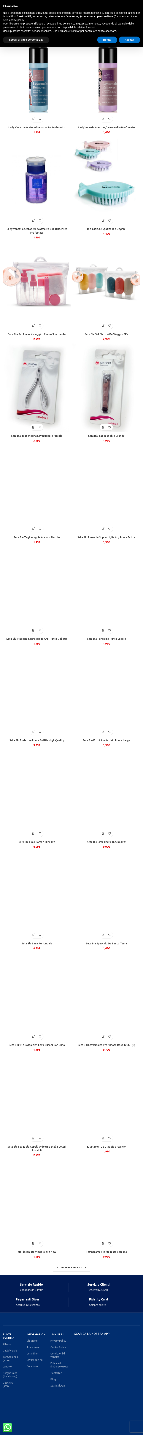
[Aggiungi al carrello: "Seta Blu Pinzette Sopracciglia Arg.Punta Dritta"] (103, 529)
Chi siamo (32, 1340)
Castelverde (10, 1350)
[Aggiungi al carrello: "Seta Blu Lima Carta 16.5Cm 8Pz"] (103, 833)
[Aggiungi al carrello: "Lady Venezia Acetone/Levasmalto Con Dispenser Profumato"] (33, 220)
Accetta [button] (129, 39)
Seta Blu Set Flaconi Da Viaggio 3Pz (106, 334)
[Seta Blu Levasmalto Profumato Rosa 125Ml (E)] (106, 997)
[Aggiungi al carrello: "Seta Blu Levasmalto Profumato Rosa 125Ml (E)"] (103, 1036)
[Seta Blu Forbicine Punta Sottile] (106, 590)
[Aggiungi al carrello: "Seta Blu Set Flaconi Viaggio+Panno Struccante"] (33, 325)
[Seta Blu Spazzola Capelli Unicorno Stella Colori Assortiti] (37, 1098)
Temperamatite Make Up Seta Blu (106, 1251)
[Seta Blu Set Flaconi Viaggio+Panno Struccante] (37, 286)
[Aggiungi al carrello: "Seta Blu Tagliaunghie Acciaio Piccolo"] (33, 529)
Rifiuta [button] (107, 39)
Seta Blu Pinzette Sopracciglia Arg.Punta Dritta (106, 537)
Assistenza (33, 1347)
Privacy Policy (58, 1340)
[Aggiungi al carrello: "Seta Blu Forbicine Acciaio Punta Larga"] (103, 732)
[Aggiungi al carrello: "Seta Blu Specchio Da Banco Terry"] (103, 935)
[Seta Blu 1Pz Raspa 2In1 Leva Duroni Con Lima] (37, 997)
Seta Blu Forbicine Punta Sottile (106, 638)
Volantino (32, 1353)
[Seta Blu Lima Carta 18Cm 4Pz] (37, 793)
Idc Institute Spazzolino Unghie (106, 228)
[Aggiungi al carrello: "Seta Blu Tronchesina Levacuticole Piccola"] (33, 427)
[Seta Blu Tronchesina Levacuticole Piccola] (37, 387)
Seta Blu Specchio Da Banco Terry (106, 943)
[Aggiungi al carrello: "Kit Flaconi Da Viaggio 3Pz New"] (103, 1138)
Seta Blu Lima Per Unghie (36, 943)
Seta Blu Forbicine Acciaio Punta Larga (106, 740)
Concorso (32, 1366)
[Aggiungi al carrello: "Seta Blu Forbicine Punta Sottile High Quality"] (33, 732)
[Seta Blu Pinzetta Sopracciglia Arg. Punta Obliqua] (37, 590)
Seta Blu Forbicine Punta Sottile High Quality (36, 740)
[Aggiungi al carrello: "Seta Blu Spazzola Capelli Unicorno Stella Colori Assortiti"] (33, 1138)
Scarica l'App (57, 1385)
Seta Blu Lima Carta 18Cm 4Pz (36, 842)
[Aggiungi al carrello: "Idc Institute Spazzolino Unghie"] (103, 220)
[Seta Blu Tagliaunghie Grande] (106, 387)
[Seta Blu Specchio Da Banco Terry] (106, 895)
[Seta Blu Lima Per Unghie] (37, 895)
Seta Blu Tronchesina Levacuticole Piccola (36, 435)
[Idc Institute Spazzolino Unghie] (106, 181)
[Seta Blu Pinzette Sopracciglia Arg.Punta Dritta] (106, 489)
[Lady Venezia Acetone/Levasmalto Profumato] (37, 79)
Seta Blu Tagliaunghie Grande (106, 435)
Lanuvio (7, 1366)
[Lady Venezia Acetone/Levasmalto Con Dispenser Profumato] (37, 181)
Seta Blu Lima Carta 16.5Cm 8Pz (106, 842)
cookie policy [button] (16, 20)
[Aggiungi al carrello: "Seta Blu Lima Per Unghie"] (33, 935)
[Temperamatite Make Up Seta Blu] (106, 1203)
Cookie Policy (58, 1347)
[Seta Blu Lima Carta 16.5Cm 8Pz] (106, 793)
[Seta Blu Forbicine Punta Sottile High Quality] (37, 692)
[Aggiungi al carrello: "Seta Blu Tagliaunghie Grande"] (103, 427)
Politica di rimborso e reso (59, 1365)
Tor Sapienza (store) (10, 1358)
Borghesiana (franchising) (10, 1375)
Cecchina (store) (8, 1384)
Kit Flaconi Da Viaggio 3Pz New (106, 1146)
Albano (7, 1344)
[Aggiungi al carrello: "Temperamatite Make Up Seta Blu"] (103, 1243)
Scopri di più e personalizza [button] (26, 39)
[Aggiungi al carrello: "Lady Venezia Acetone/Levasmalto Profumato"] (33, 119)
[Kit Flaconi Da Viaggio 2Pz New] (37, 1203)
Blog (53, 1379)
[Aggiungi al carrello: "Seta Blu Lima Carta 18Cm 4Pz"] (33, 833)
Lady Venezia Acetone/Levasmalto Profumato (36, 127)
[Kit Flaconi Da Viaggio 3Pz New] (106, 1098)
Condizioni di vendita (57, 1355)
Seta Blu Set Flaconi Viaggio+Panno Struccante (37, 334)
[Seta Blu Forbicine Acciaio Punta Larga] (106, 692)
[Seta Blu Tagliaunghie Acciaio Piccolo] (37, 489)
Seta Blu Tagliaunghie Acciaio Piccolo (37, 537)
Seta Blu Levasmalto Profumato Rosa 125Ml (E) (106, 1045)
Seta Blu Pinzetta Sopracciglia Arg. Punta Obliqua (36, 638)
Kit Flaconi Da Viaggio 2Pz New (37, 1251)
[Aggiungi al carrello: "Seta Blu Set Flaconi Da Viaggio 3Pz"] (103, 325)
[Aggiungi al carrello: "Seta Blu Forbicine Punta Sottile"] (103, 630)
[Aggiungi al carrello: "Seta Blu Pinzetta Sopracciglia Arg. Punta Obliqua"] (33, 630)
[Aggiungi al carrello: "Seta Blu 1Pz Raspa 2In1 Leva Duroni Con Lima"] (33, 1036)
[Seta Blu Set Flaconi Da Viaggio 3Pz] (106, 286)
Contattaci (56, 1373)
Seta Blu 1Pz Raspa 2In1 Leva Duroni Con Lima (37, 1045)
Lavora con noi (35, 1359)
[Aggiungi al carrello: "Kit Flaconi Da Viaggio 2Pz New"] (33, 1243)
